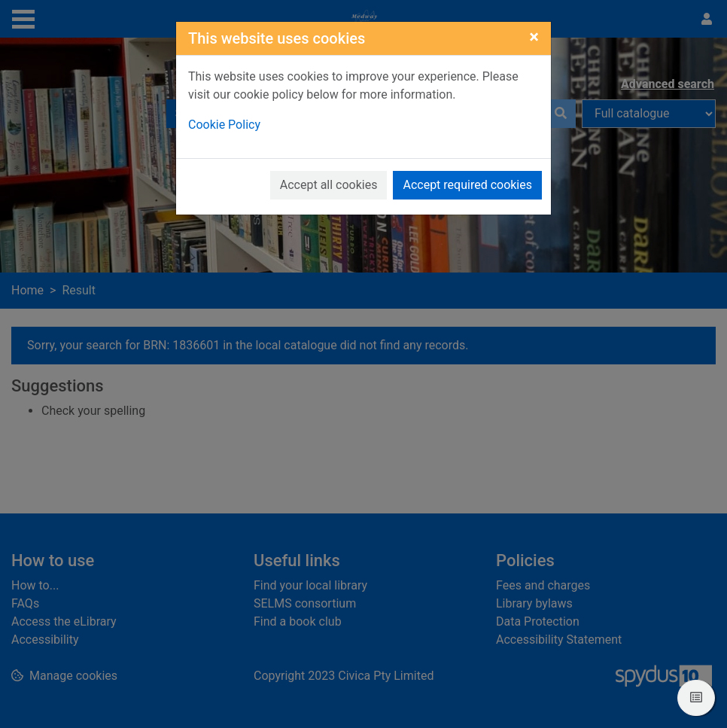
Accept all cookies (329, 185)
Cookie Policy (224, 124)
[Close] (534, 37)
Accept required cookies (467, 185)
